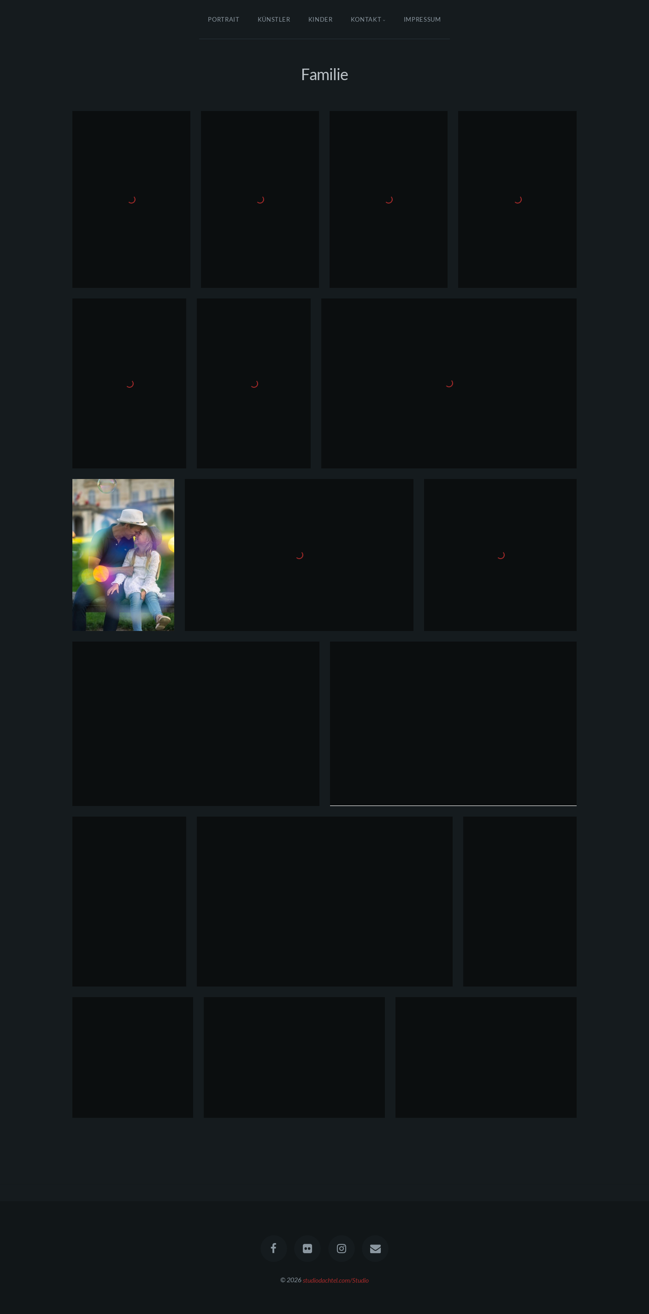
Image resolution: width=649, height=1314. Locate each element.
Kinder (320, 19)
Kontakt (366, 19)
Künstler (274, 19)
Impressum (422, 19)
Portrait (223, 19)
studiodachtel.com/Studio (336, 1280)
